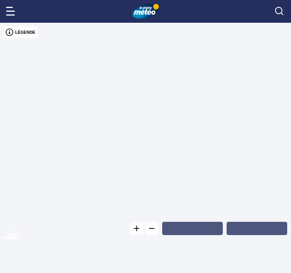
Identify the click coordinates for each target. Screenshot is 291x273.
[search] (279, 11)
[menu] (12, 11)
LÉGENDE (20, 32)
